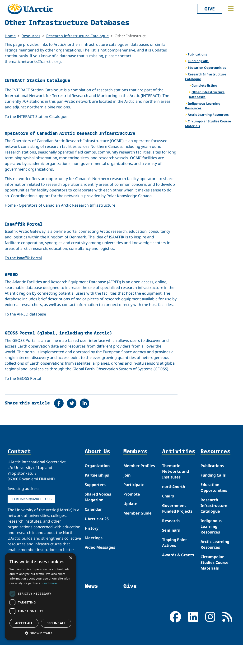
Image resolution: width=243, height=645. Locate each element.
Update (130, 503)
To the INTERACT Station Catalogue (36, 116)
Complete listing (204, 85)
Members (135, 451)
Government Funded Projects (177, 508)
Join (127, 475)
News (91, 585)
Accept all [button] (24, 623)
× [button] (70, 558)
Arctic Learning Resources (208, 114)
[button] (40, 633)
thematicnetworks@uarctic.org (33, 61)
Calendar (93, 509)
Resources (31, 35)
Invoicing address (23, 488)
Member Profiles (139, 465)
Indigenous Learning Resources (202, 105)
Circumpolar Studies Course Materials (208, 123)
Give (209, 8)
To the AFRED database (25, 314)
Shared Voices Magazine (98, 497)
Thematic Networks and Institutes (175, 471)
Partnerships (97, 475)
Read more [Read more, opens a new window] (49, 583)
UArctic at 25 (97, 518)
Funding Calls (198, 61)
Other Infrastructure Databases (206, 94)
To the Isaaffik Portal (23, 257)
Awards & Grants (178, 554)
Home (10, 35)
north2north (173, 486)
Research (171, 520)
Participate (134, 484)
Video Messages (100, 547)
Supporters (95, 484)
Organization (97, 465)
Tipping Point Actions (174, 542)
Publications (197, 54)
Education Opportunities (207, 67)
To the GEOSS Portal (23, 378)
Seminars (171, 530)
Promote (131, 494)
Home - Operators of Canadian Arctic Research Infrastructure (60, 205)
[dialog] (40, 596)
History (91, 528)
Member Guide (137, 513)
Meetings (94, 537)
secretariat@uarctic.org (31, 499)
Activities (178, 451)
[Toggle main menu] (230, 8)
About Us (97, 451)
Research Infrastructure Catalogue (77, 35)
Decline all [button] (56, 623)
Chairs (168, 496)
